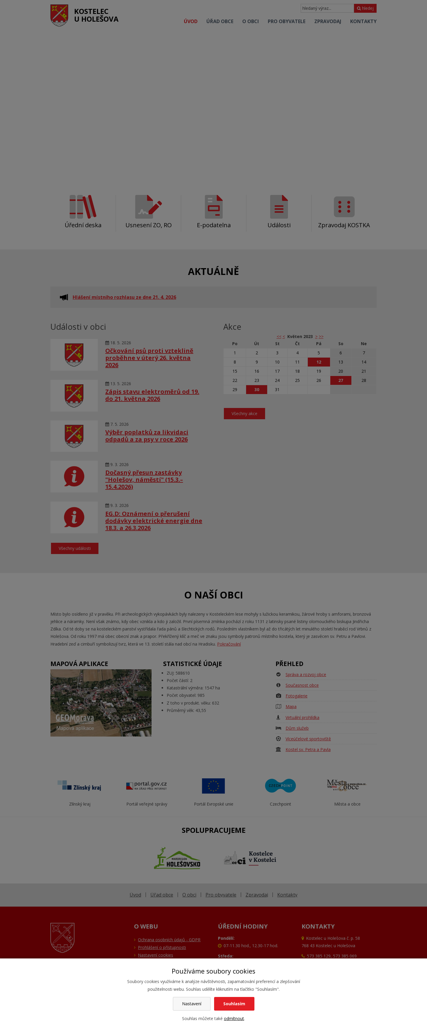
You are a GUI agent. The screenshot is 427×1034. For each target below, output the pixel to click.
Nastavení (191, 1003)
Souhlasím (234, 1003)
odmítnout (234, 1018)
